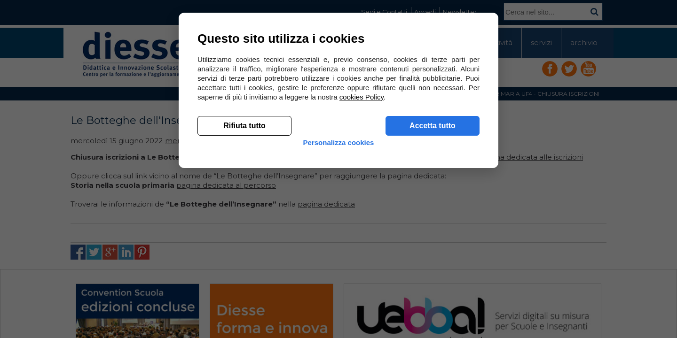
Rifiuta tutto (244, 263)
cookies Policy (361, 234)
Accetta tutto (432, 263)
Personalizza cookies (338, 288)
